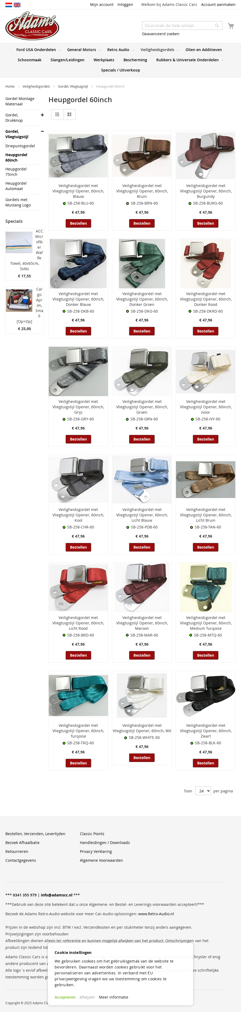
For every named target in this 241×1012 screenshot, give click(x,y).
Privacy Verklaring (96, 851)
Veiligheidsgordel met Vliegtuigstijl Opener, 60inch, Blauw (78, 191)
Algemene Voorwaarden (101, 860)
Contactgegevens (20, 860)
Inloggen (125, 4)
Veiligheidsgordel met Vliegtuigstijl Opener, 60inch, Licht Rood (78, 623)
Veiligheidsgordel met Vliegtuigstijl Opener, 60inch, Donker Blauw (78, 299)
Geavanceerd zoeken (160, 33)
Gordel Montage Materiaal (19, 101)
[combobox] (182, 25)
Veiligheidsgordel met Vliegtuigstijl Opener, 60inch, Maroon (142, 623)
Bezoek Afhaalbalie (22, 842)
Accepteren (65, 997)
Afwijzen (87, 997)
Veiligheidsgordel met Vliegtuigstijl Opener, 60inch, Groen (142, 407)
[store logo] (32, 25)
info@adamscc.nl (56, 894)
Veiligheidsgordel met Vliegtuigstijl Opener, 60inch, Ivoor (206, 407)
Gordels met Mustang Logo (18, 202)
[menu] (120, 60)
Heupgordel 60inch (16, 157)
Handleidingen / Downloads (105, 842)
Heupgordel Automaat (16, 186)
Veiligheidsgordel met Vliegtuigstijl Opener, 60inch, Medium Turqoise (206, 623)
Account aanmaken (218, 4)
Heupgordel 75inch (16, 171)
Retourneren (16, 851)
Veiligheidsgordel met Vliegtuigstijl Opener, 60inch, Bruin (142, 191)
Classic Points (92, 833)
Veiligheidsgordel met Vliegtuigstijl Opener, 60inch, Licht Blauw (142, 515)
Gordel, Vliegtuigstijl (73, 86)
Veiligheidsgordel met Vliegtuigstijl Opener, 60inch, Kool (78, 515)
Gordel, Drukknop (14, 117)
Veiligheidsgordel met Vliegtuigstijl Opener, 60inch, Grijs (78, 407)
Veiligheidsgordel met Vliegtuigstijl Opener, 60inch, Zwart (206, 731)
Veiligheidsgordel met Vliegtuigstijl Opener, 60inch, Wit (142, 728)
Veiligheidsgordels (37, 86)
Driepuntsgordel (20, 145)
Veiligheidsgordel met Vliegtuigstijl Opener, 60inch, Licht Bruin (206, 515)
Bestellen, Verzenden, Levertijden (35, 833)
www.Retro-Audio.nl (156, 913)
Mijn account (102, 4)
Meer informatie (113, 997)
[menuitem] (37, 50)
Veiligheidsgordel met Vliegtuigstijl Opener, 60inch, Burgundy (206, 191)
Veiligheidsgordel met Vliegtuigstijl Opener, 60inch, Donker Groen (142, 299)
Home (10, 86)
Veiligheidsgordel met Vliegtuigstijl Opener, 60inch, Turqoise (78, 731)
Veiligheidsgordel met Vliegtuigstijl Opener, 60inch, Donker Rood (206, 299)
